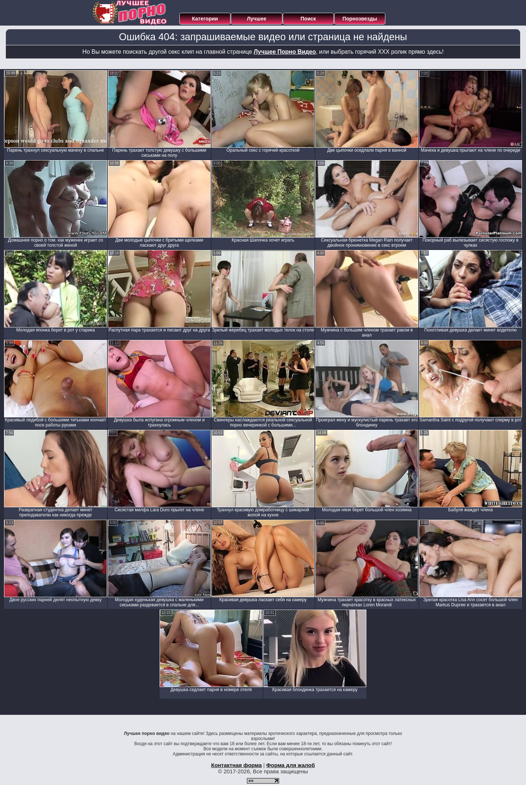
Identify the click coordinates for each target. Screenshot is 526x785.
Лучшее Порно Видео (285, 52)
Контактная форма (236, 765)
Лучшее (256, 19)
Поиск (308, 19)
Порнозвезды (360, 19)
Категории (205, 19)
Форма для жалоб (290, 765)
